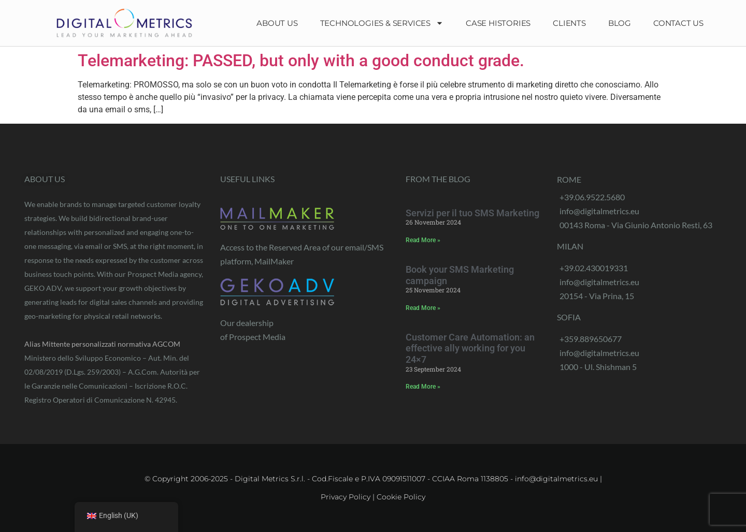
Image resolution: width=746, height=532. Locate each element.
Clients (569, 23)
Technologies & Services (381, 23)
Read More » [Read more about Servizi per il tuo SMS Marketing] (423, 240)
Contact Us (678, 23)
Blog (619, 23)
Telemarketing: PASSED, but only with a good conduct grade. (301, 60)
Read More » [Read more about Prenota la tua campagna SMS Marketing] (423, 308)
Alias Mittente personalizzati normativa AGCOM (102, 343)
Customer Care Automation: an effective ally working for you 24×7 (470, 348)
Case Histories (498, 23)
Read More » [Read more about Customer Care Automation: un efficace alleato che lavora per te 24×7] (423, 386)
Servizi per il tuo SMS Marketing (472, 213)
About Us (276, 23)
